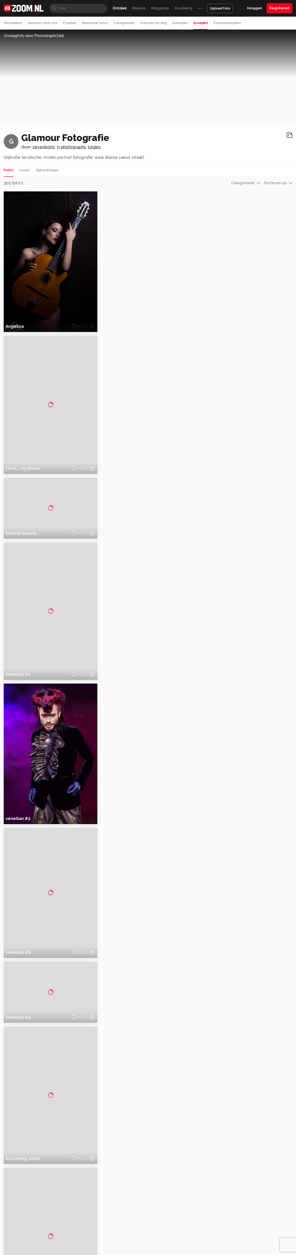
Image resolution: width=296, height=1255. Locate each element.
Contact (244, 1220)
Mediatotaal (128, 1235)
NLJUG (182, 1240)
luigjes (94, 146)
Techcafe (146, 1235)
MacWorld (163, 1235)
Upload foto (220, 8)
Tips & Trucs (107, 1235)
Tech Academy (128, 1240)
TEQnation (198, 1240)
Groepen (200, 23)
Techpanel (200, 1235)
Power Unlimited (262, 1235)
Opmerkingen (47, 170)
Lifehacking (182, 1235)
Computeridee (47, 1235)
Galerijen (180, 23)
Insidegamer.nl (237, 1235)
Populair (70, 23)
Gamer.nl (217, 1235)
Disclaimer (246, 1188)
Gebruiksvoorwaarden (255, 1196)
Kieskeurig (26, 1235)
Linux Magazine (163, 1240)
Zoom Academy (102, 1240)
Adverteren (247, 1179)
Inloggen (254, 8)
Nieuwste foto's (95, 23)
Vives (146, 1240)
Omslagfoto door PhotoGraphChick (34, 36)
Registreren (279, 8)
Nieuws (139, 8)
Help (242, 1212)
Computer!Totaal (83, 1235)
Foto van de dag (153, 23)
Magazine (160, 8)
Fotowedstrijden (227, 23)
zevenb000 (43, 146)
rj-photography (71, 146)
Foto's (8, 170)
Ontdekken (13, 23)
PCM (64, 1235)
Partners (244, 1204)
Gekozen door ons (42, 23)
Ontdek (119, 8)
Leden (24, 170)
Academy (183, 8)
